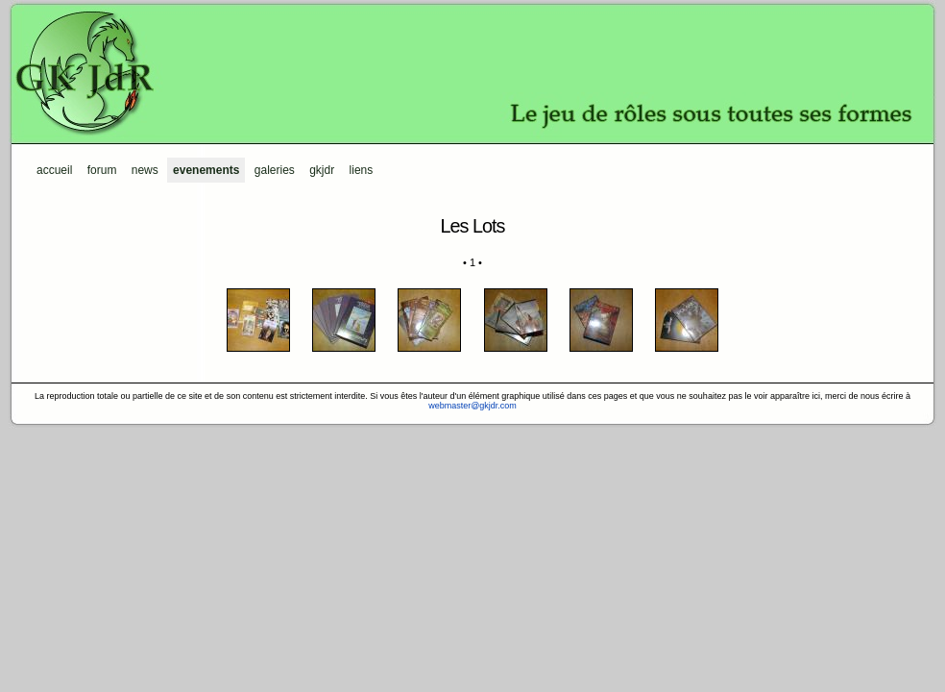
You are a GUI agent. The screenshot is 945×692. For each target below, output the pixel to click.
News (145, 170)
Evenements (206, 170)
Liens (362, 170)
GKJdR (472, 72)
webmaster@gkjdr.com (472, 405)
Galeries (274, 170)
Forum (102, 170)
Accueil (54, 170)
